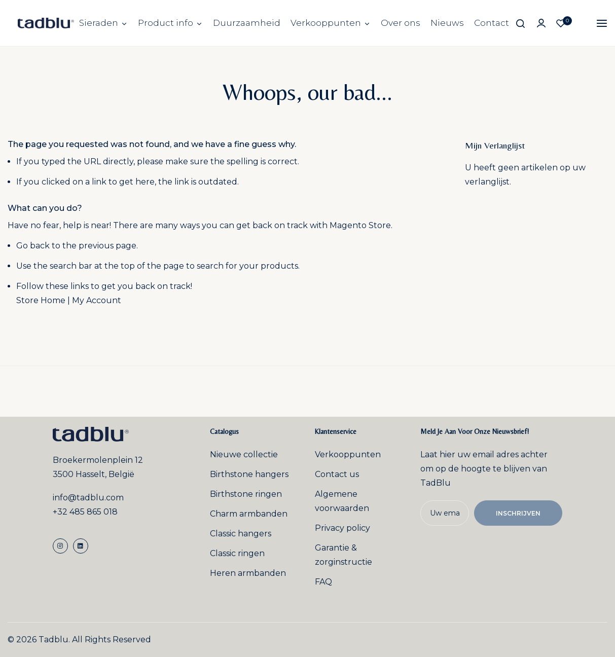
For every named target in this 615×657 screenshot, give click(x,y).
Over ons (400, 23)
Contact (491, 23)
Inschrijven (518, 513)
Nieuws (447, 23)
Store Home (40, 300)
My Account (96, 300)
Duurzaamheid (246, 23)
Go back (33, 245)
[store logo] (46, 23)
